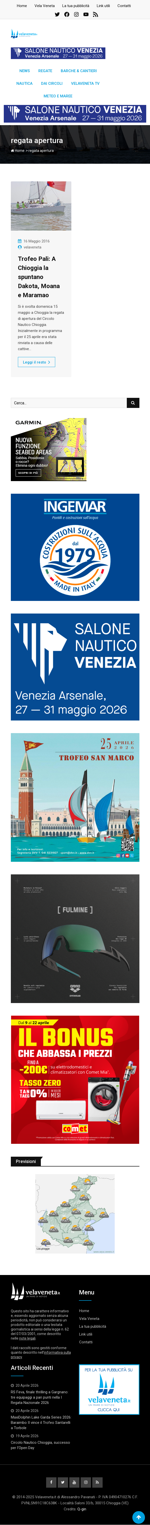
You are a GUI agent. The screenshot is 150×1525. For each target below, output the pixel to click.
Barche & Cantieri (79, 71)
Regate (45, 71)
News (24, 71)
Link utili (103, 6)
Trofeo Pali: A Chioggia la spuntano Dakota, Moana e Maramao (39, 277)
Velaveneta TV (85, 83)
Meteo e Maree (58, 96)
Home (22, 6)
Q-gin (81, 1509)
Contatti (124, 6)
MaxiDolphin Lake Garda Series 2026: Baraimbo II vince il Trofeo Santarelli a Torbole (41, 1422)
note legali (27, 1338)
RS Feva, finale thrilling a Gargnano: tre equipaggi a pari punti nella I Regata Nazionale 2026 (39, 1397)
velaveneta (32, 247)
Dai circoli (52, 83)
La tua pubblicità (75, 6)
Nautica (24, 83)
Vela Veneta (45, 6)
